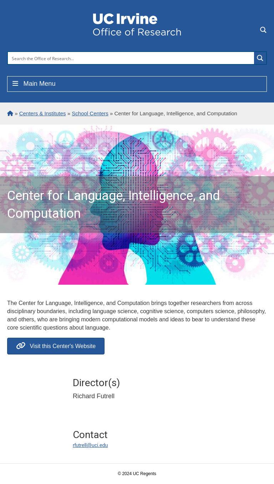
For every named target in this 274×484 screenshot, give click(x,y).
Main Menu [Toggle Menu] (33, 83)
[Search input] (131, 58)
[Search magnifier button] (260, 58)
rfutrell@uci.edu (90, 445)
